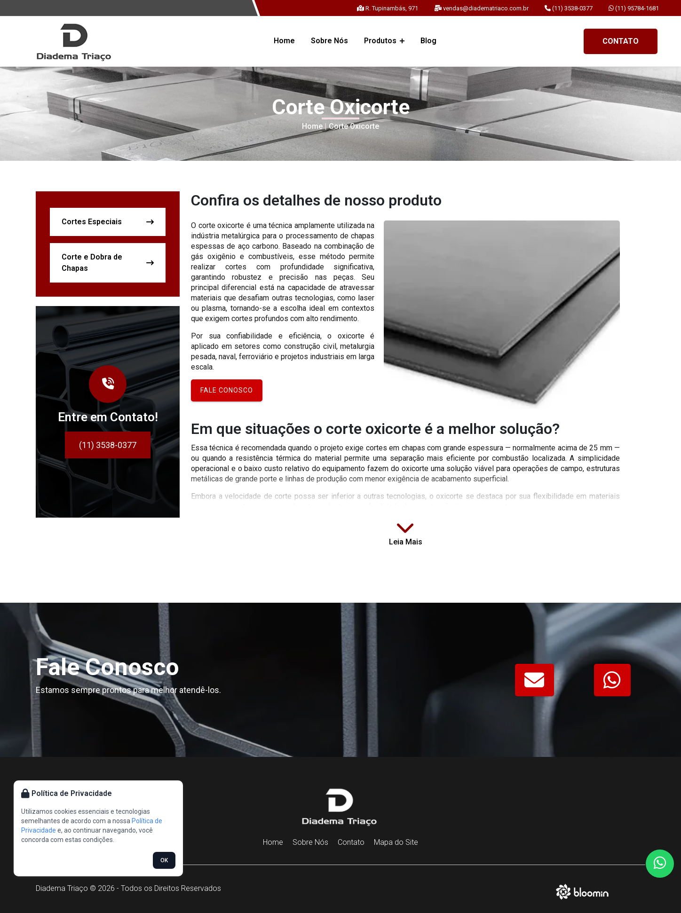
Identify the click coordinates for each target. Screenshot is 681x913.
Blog (428, 40)
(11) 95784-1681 (634, 8)
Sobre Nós (329, 40)
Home (284, 40)
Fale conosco (226, 390)
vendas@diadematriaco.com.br (481, 8)
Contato (620, 41)
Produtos (384, 40)
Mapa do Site (396, 842)
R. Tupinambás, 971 (387, 8)
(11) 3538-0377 (569, 8)
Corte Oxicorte (354, 126)
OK (164, 860)
